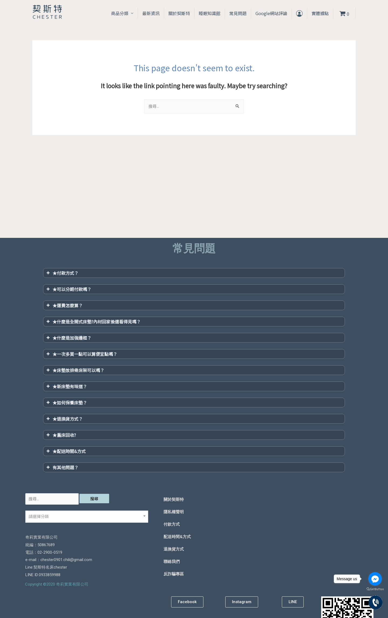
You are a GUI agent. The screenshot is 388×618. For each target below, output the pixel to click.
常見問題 (238, 13)
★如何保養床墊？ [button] (66, 402)
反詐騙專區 (174, 574)
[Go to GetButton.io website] (375, 589)
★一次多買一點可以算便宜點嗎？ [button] (81, 354)
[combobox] (86, 517)
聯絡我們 (172, 561)
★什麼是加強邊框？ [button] (68, 338)
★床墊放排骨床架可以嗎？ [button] (74, 370)
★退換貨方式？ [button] (64, 419)
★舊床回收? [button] (60, 435)
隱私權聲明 (174, 511)
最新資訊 (151, 13)
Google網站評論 (271, 13)
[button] (187, 601)
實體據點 (320, 13)
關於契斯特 (179, 13)
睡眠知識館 (209, 13)
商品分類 (119, 13)
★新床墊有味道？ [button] (66, 386)
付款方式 (172, 524)
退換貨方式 (174, 549)
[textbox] (87, 516)
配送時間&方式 (177, 536)
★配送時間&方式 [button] (65, 451)
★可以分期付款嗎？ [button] (68, 289)
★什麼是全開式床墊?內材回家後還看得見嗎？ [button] (93, 321)
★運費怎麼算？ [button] (64, 305)
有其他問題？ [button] (61, 467)
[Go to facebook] (375, 579)
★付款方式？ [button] (61, 273)
